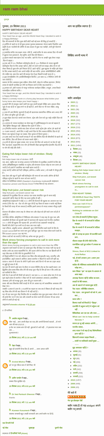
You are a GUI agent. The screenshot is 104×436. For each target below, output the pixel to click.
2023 (73, 102)
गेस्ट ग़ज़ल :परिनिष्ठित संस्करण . (83, 289)
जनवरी (75, 376)
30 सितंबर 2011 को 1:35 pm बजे (22, 418)
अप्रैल (75, 366)
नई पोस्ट (5, 428)
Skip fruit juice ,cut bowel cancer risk (23, 190)
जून (74, 358)
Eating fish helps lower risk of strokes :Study (27, 154)
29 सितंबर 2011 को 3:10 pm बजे (22, 354)
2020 (73, 113)
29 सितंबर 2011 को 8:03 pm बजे (22, 386)
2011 (73, 145)
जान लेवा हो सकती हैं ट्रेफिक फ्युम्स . (85, 217)
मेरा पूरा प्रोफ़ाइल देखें (75, 400)
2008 (73, 387)
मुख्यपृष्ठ (31, 428)
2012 (73, 142)
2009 (73, 384)
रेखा (13, 345)
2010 (73, 380)
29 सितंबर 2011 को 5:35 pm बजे (22, 370)
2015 (73, 131)
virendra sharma (78, 397)
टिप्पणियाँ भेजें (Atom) (19, 433)
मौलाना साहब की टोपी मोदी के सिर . (85, 241)
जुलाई (75, 355)
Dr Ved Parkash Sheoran (23, 394)
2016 (73, 127)
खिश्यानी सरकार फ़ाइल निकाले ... (84, 337)
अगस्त (75, 351)
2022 (73, 106)
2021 (73, 109)
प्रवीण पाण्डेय (16, 378)
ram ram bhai (15, 9)
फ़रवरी (75, 373)
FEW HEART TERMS (81, 193)
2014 (73, 134)
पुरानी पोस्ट (59, 428)
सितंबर (75, 160)
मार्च (74, 369)
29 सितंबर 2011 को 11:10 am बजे (22, 337)
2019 (73, 116)
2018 (73, 120)
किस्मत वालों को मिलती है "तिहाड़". (84, 303)
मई (74, 362)
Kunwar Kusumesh (21, 410)
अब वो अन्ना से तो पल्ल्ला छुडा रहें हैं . (85, 285)
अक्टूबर (76, 156)
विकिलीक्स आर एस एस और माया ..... (86, 313)
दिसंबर (75, 149)
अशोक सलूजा (17, 318)
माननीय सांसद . (78, 327)
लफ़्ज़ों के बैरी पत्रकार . (80, 282)
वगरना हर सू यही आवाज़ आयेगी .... (85, 323)
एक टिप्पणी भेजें (8, 423)
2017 (73, 124)
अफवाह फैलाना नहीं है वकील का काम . (86, 278)
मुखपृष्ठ (6, 19)
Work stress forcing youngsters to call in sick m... (85, 186)
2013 (73, 138)
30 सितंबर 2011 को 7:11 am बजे (22, 402)
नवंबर (75, 152)
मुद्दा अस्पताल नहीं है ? (80, 348)
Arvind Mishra (18, 362)
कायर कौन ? (77, 299)
